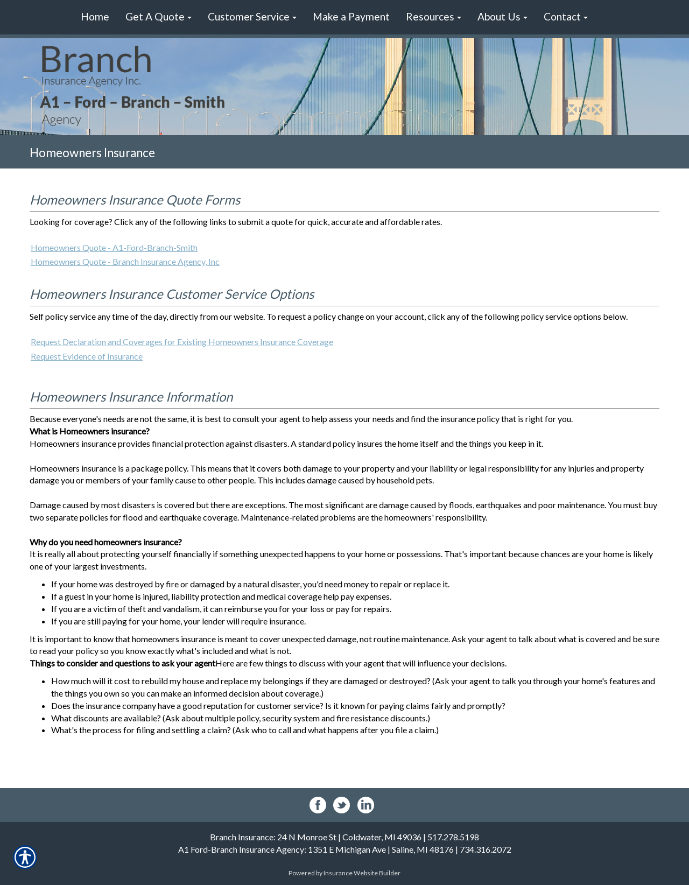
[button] (158, 17)
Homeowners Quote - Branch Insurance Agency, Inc (125, 261)
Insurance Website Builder (362, 873)
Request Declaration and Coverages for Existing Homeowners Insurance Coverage (182, 341)
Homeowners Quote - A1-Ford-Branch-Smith (114, 247)
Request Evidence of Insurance (87, 356)
